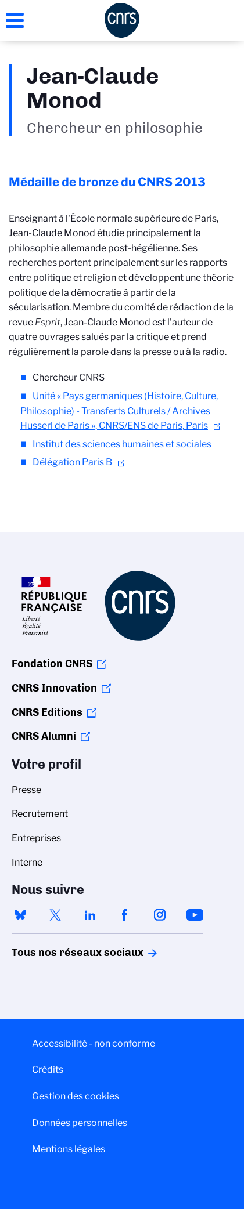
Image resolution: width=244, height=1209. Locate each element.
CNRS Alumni (44, 736)
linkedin (90, 915)
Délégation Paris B (72, 462)
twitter (55, 915)
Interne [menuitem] (27, 862)
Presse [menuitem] (26, 789)
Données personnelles (79, 1122)
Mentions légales (68, 1148)
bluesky (20, 915)
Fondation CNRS (52, 663)
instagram (159, 915)
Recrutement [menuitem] (40, 813)
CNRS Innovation (54, 688)
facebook (125, 915)
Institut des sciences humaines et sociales (122, 444)
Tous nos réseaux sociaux (57, 952)
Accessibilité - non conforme (93, 1043)
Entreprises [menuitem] (36, 838)
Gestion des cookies (75, 1096)
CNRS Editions (47, 712)
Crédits (47, 1069)
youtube (194, 915)
